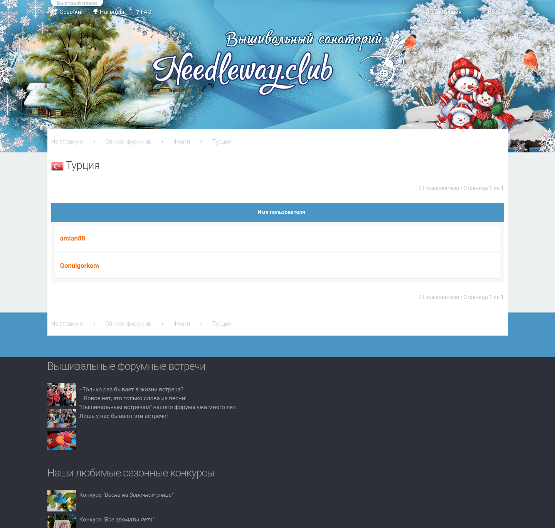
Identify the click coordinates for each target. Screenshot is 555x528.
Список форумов (128, 141)
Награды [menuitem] (108, 11)
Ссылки (70, 11)
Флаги (181, 141)
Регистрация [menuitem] (444, 11)
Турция (222, 141)
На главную (67, 141)
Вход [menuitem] (494, 11)
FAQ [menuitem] (144, 11)
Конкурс (126, 494)
